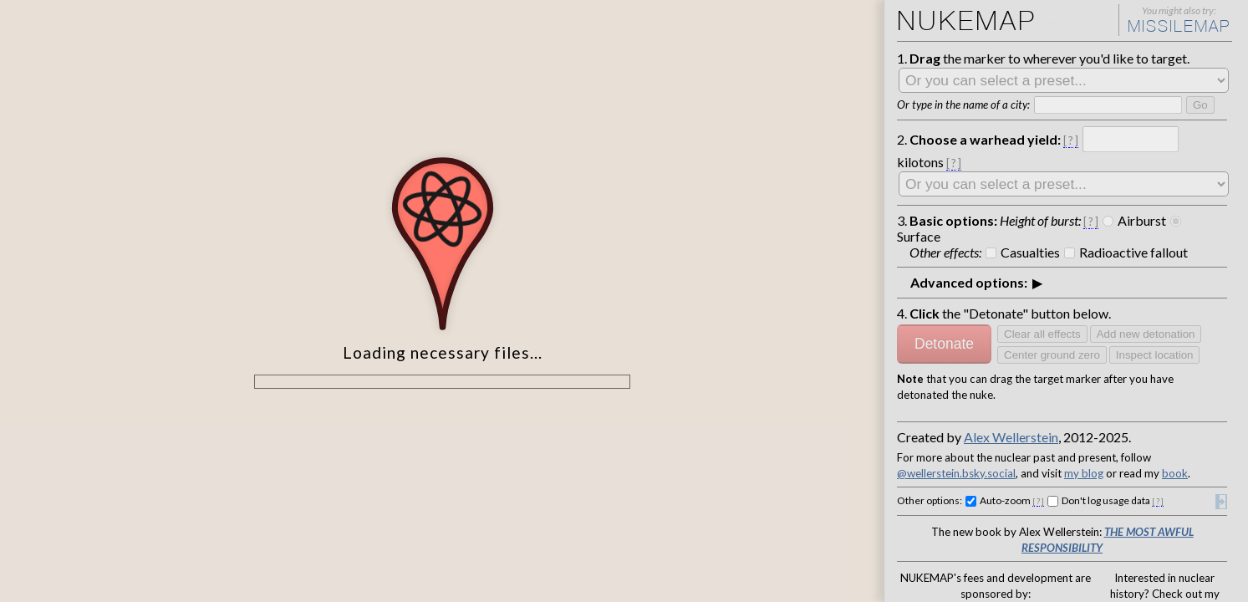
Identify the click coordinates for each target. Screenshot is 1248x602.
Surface (1171, 199)
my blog (1061, 392)
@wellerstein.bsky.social (950, 392)
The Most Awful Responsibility (1138, 444)
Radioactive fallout (1107, 213)
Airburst (1113, 199)
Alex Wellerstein (1011, 362)
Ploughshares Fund (952, 543)
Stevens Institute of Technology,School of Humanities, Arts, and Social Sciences (1037, 565)
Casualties (1016, 213)
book (1136, 392)
